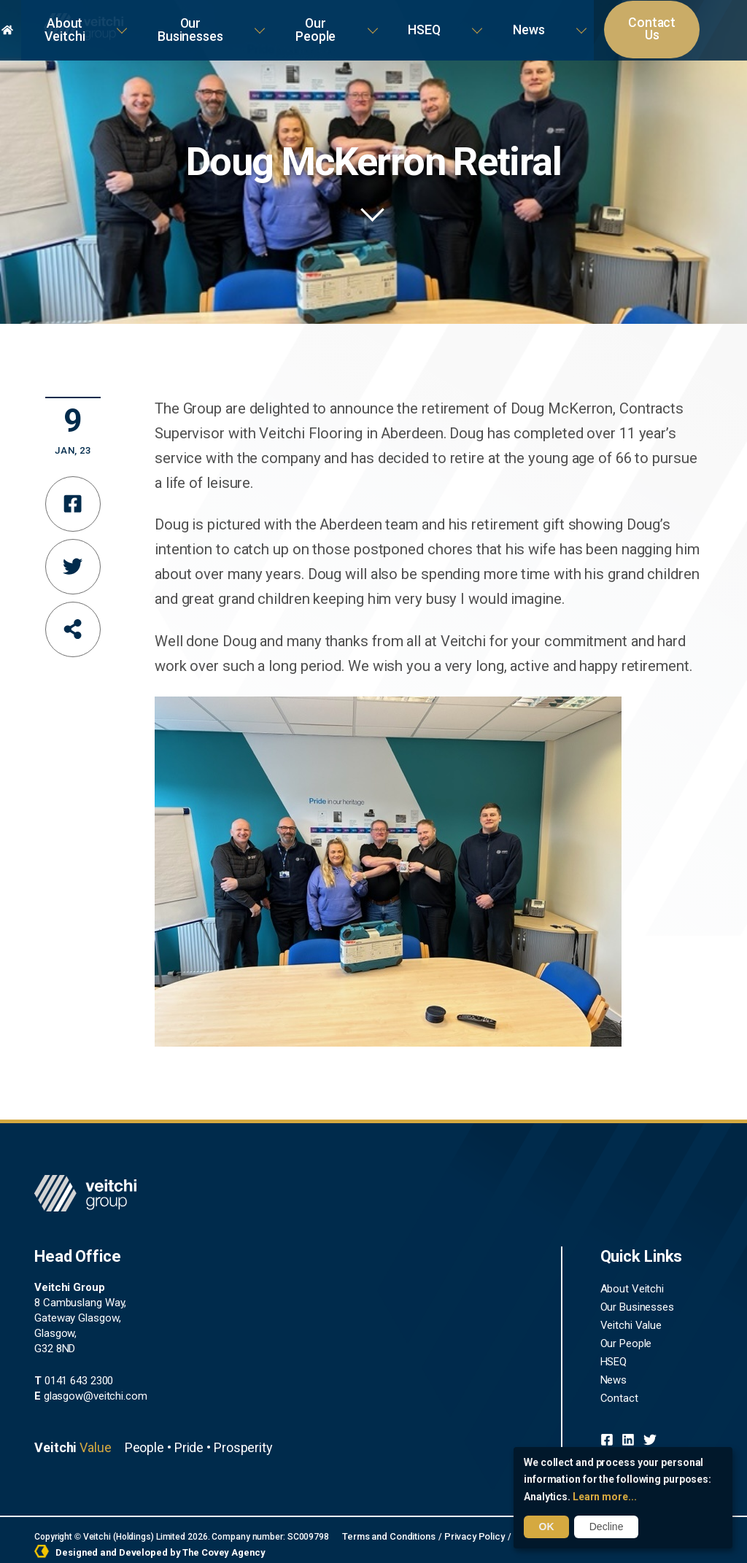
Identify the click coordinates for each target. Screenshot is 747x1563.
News (573, 21)
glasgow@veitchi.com (90, 1392)
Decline (604, 1527)
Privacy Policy (467, 1532)
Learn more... (605, 1497)
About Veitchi (233, 21)
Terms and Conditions (386, 1532)
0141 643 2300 (74, 1377)
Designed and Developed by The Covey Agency (143, 1547)
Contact (619, 1390)
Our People (440, 21)
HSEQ (514, 21)
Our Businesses (340, 21)
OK (545, 1527)
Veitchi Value (631, 1320)
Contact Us (660, 22)
